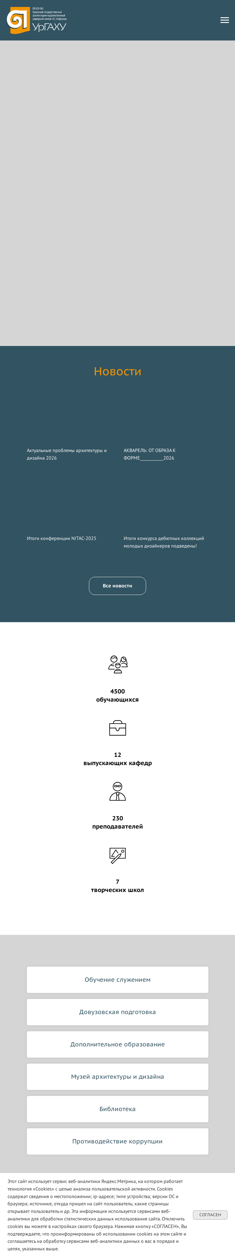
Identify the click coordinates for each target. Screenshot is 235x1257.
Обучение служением (118, 980)
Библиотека (118, 1109)
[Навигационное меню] (224, 20)
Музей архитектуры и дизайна (117, 1077)
